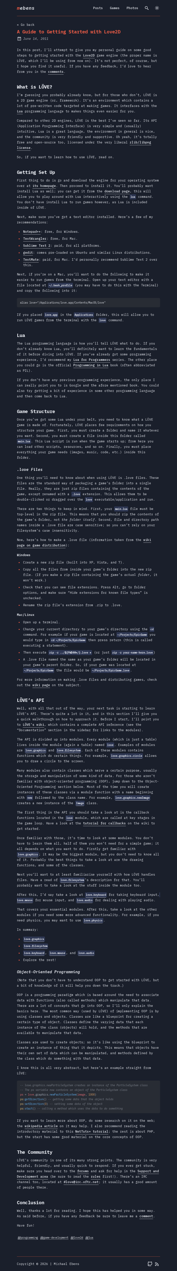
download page (117, 191)
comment (146, 1216)
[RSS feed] (157, 1264)
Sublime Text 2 (36, 245)
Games (115, 8)
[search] (147, 8)
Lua (20, 111)
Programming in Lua (90, 365)
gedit (28, 252)
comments (56, 72)
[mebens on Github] (150, 1264)
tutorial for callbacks (104, 823)
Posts (98, 8)
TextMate (31, 259)
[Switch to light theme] (157, 8)
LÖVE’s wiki (33, 725)
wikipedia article (41, 1126)
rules (96, 1176)
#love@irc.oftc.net (81, 1182)
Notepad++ (32, 232)
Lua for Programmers (91, 360)
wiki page (41, 685)
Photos (132, 8)
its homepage (44, 186)
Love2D (89, 55)
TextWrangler (34, 238)
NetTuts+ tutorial (91, 1131)
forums (83, 1171)
